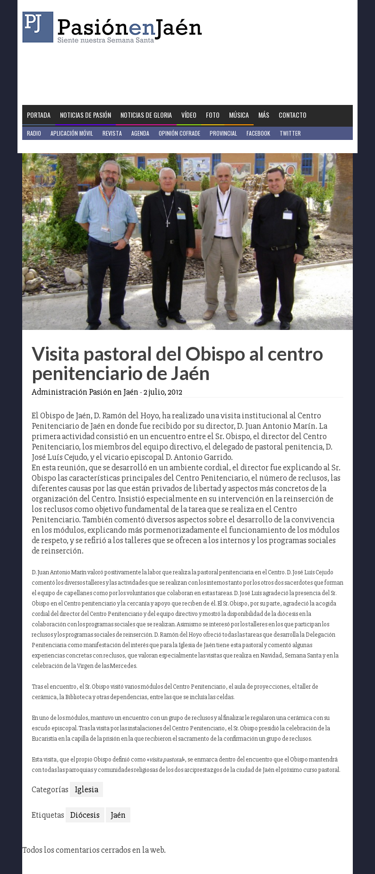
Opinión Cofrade (179, 133)
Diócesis (85, 815)
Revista (112, 133)
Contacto (293, 115)
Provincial (223, 133)
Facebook (258, 133)
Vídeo (188, 115)
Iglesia (86, 789)
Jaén (118, 815)
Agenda (140, 133)
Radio (34, 133)
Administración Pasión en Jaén (85, 392)
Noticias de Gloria (146, 115)
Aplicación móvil (72, 133)
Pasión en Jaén (114, 27)
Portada (39, 115)
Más (263, 115)
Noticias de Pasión (85, 115)
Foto (213, 115)
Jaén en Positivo (47, 146)
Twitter (290, 133)
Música (239, 115)
